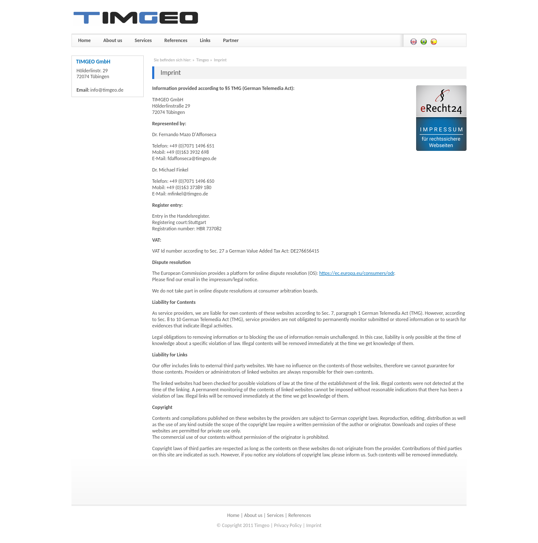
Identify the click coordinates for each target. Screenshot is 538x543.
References (299, 515)
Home (233, 515)
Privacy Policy (288, 525)
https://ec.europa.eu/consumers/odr (356, 273)
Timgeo (202, 60)
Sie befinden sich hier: (172, 60)
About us (253, 515)
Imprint (220, 60)
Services (275, 515)
